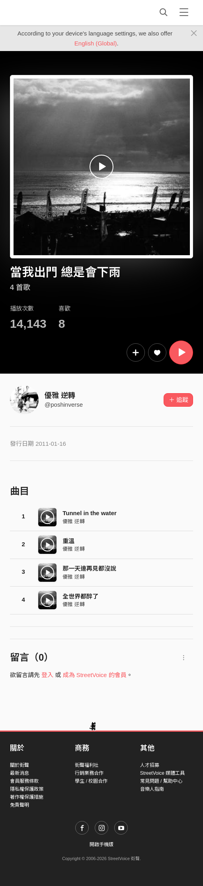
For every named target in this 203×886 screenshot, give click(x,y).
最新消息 (19, 773)
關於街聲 (19, 765)
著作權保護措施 (26, 797)
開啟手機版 (101, 844)
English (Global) (95, 43)
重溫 (68, 541)
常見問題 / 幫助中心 (161, 781)
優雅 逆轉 (60, 396)
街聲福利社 (87, 765)
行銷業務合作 (89, 773)
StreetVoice (43, 12)
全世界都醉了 (80, 596)
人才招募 (149, 765)
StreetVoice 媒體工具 (162, 773)
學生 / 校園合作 (91, 781)
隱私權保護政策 (26, 789)
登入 (47, 674)
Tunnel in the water (89, 513)
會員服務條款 (24, 781)
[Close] (194, 33)
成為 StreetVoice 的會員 (95, 674)
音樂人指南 (152, 789)
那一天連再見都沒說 (89, 568)
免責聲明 (19, 805)
